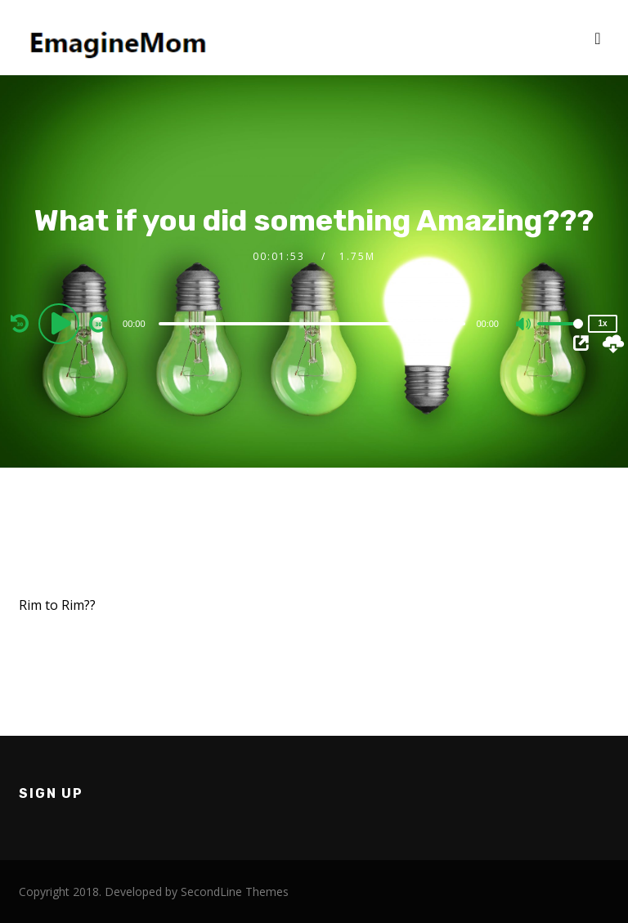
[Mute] (524, 325)
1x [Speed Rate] (602, 323)
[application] (314, 323)
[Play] (61, 323)
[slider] (312, 323)
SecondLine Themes (235, 891)
